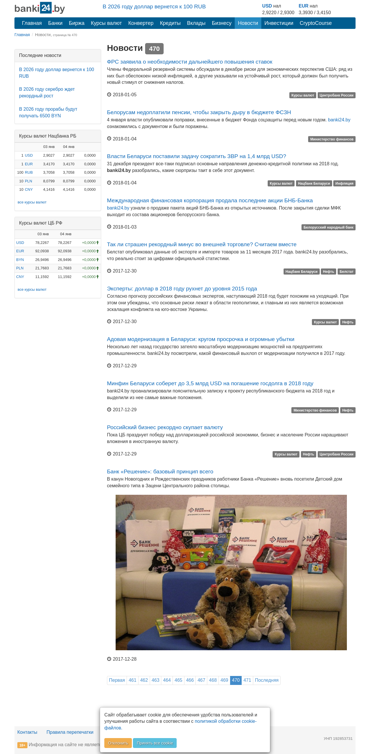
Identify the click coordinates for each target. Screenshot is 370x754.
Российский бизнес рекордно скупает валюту (165, 427)
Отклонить (118, 743)
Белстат (347, 271)
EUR (303, 5)
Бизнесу (222, 23)
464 (167, 680)
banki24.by (339, 119)
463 (156, 680)
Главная (32, 23)
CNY (29, 189)
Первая (117, 680)
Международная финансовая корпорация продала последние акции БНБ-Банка (210, 200)
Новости (248, 23)
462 (144, 680)
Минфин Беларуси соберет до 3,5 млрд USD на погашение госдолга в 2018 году (210, 383)
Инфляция (344, 183)
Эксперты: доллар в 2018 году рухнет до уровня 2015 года (182, 289)
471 (247, 680)
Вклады (196, 23)
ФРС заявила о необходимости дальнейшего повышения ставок (189, 62)
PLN (28, 181)
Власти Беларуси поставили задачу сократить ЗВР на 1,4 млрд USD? (196, 156)
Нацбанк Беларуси (314, 183)
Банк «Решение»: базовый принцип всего (160, 471)
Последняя (267, 680)
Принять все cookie (155, 743)
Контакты (27, 732)
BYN (20, 259)
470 (236, 680)
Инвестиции (278, 23)
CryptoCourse (316, 23)
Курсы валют (106, 23)
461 (132, 680)
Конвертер (141, 23)
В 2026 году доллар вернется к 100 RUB (154, 6)
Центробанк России (337, 95)
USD (267, 5)
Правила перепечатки (70, 732)
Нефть (328, 271)
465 (178, 680)
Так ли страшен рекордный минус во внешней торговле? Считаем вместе (202, 244)
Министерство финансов (331, 139)
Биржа (76, 23)
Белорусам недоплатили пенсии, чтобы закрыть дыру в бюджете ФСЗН (199, 112)
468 (213, 680)
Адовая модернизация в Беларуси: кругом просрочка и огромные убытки (200, 339)
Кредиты (170, 23)
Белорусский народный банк (329, 227)
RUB (29, 172)
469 (224, 680)
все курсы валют (32, 202)
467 (201, 680)
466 (190, 680)
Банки (55, 23)
